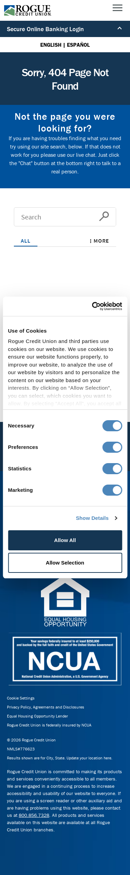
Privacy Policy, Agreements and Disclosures (45, 707)
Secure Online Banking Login (64, 29)
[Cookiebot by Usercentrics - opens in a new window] (92, 306)
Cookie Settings (21, 698)
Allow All (65, 540)
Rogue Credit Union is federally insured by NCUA (49, 725)
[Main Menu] (117, 9)
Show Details (92, 518)
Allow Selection (65, 563)
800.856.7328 (34, 815)
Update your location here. (89, 757)
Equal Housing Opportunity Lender (37, 716)
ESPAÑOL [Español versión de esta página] (78, 44)
